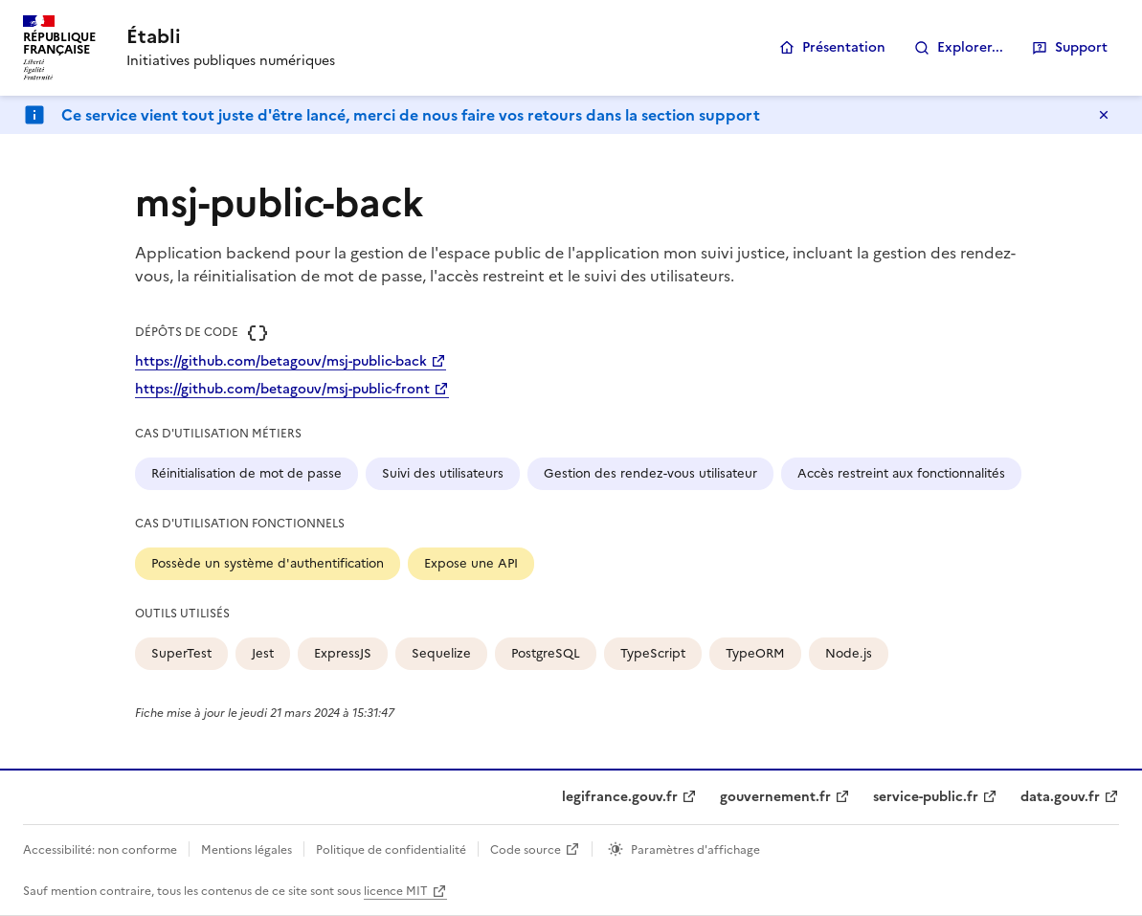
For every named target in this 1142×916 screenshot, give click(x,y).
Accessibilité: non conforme (100, 850)
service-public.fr (925, 797)
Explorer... (970, 47)
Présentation (843, 47)
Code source (525, 850)
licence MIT (396, 891)
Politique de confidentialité (391, 850)
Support (1081, 47)
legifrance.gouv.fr (620, 797)
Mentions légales (246, 850)
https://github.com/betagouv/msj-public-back (281, 361)
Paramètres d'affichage (695, 850)
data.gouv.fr (1060, 797)
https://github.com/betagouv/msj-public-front (282, 389)
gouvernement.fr (775, 797)
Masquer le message (1103, 115)
